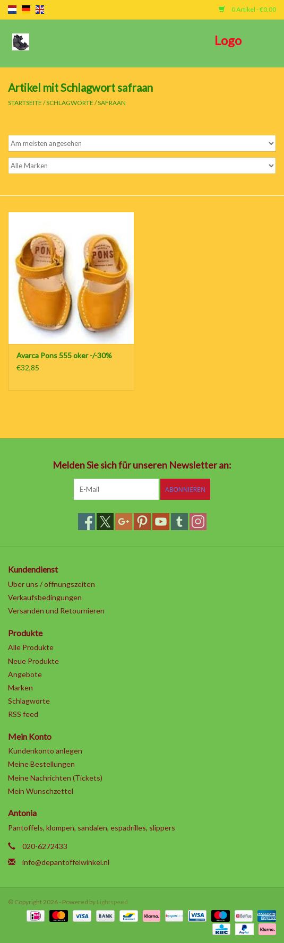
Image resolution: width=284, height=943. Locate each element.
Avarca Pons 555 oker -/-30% (64, 355)
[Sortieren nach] (142, 143)
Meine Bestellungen (41, 763)
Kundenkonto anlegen (45, 750)
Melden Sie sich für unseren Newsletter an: (142, 465)
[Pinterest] (142, 521)
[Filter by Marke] (142, 165)
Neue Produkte (33, 660)
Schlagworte (69, 103)
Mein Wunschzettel (40, 790)
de (26, 9)
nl (12, 9)
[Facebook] (86, 521)
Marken (20, 687)
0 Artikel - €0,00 (247, 9)
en (40, 9)
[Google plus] (123, 521)
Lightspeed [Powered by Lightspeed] (112, 902)
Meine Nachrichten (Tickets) (55, 777)
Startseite (25, 103)
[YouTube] (160, 521)
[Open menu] (20, 41)
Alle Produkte (31, 647)
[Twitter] (105, 521)
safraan (112, 103)
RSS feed (23, 714)
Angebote (25, 674)
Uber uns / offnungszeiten (51, 584)
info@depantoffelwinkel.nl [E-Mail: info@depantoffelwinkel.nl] (65, 862)
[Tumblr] (179, 521)
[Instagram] (198, 521)
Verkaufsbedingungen (45, 597)
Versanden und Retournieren (56, 610)
